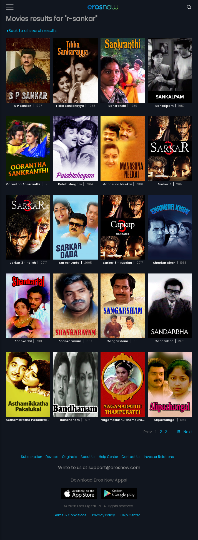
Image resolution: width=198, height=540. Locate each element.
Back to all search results (32, 30)
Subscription (31, 456)
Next (188, 432)
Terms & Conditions (70, 515)
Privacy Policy (103, 515)
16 (178, 432)
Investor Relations (159, 456)
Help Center (108, 456)
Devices (52, 456)
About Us (88, 456)
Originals (69, 456)
